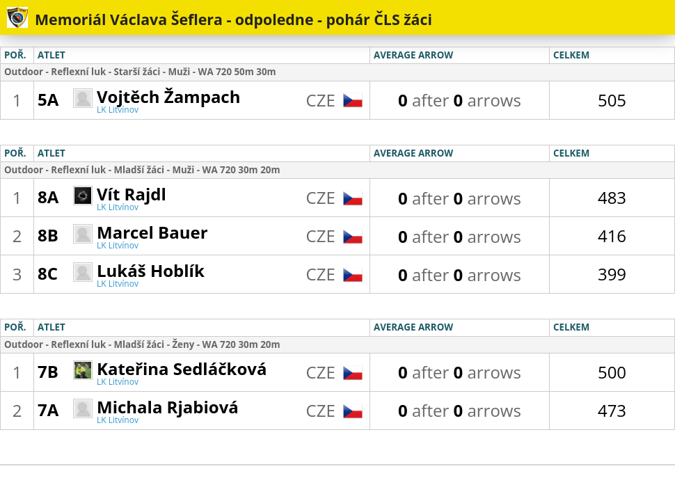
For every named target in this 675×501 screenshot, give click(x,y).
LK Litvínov (117, 110)
